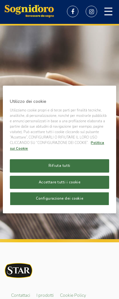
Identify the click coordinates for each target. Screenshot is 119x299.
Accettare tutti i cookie (60, 182)
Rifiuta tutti (59, 165)
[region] (59, 150)
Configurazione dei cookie (59, 198)
